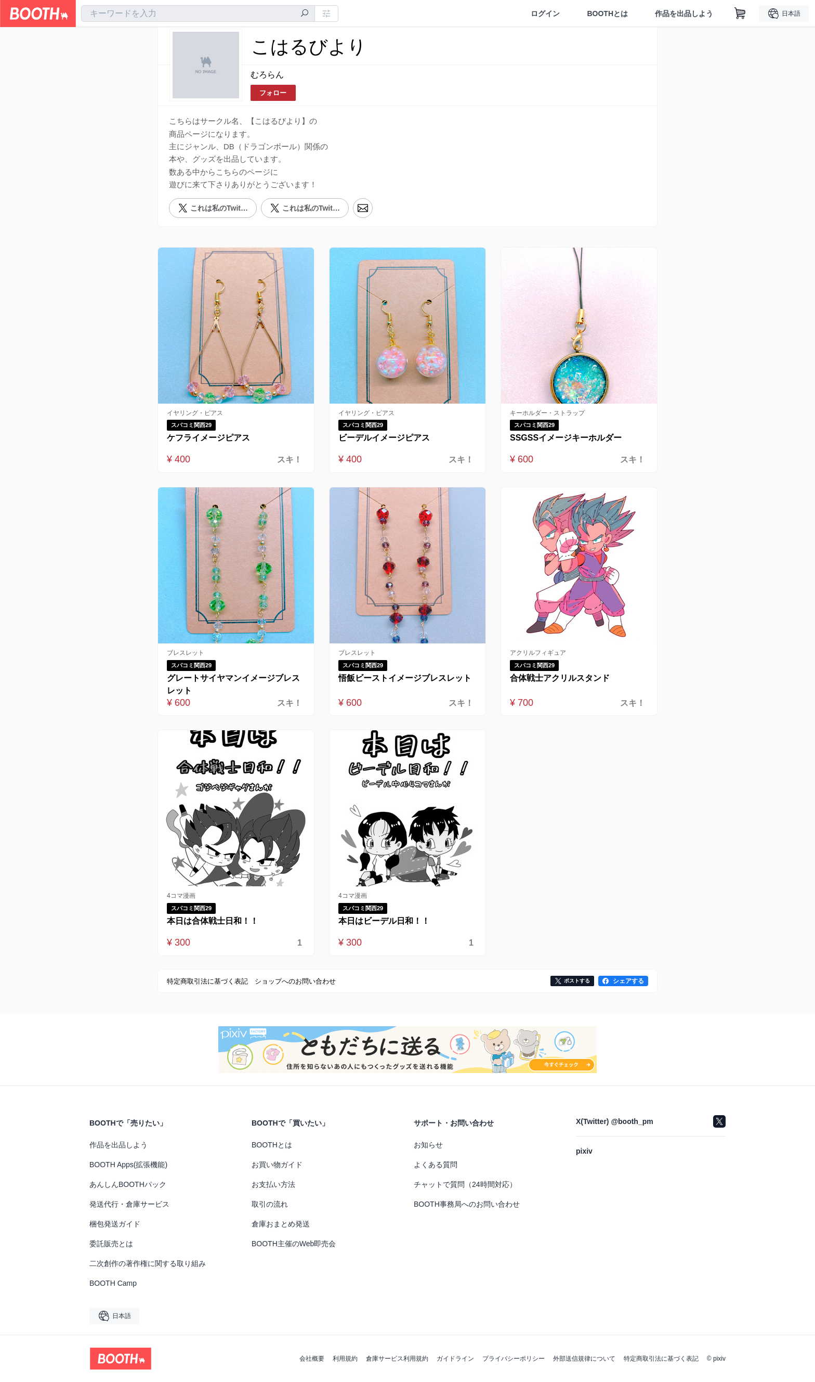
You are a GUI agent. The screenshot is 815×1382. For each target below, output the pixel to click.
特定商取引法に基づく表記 (661, 1358)
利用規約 (345, 1358)
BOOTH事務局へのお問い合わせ (467, 1204)
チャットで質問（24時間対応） (465, 1184)
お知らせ (428, 1145)
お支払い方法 (273, 1184)
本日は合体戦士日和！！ (212, 920)
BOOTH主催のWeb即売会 (294, 1243)
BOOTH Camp (113, 1283)
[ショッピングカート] (740, 13)
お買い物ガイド (277, 1164)
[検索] (304, 14)
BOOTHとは (607, 13)
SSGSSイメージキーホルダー (566, 437)
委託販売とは (111, 1243)
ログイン (545, 13)
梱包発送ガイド (114, 1224)
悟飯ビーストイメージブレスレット (404, 678)
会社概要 (311, 1358)
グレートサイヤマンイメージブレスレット (233, 684)
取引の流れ (270, 1204)
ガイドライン (455, 1358)
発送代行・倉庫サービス (129, 1204)
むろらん (267, 74)
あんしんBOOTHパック (127, 1184)
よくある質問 (435, 1164)
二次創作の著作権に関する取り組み (147, 1263)
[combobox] (198, 13)
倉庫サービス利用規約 (397, 1358)
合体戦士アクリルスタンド (560, 678)
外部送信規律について (584, 1358)
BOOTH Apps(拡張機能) (128, 1164)
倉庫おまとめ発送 (281, 1224)
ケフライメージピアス (208, 437)
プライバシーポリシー (513, 1358)
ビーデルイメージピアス (384, 437)
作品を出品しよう (684, 13)
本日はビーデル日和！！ (384, 920)
